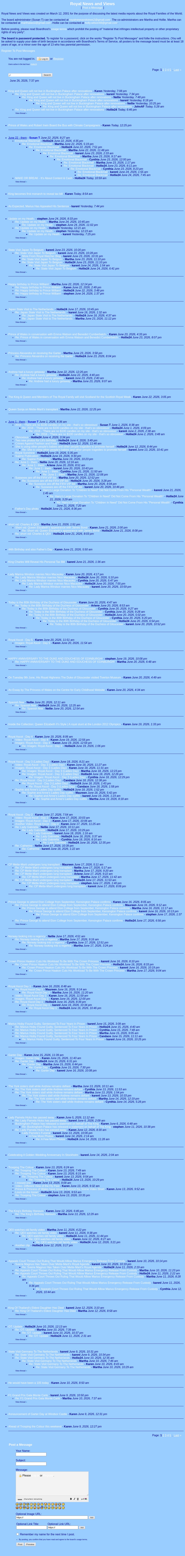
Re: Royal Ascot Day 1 (29, 989)
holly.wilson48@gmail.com (101, 22)
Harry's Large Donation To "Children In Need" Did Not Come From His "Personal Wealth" (97, 490)
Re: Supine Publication (36, 459)
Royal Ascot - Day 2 (20, 814)
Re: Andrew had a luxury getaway (35, 375)
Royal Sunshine (25, 452)
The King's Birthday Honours (26, 1211)
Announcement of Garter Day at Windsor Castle (37, 1414)
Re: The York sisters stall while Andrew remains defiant (48, 1089)
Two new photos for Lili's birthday (35, 440)
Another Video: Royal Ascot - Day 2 (37, 824)
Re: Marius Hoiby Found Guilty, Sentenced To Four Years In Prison (56, 1026)
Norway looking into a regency (26, 936)
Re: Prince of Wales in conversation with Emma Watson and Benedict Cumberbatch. (67, 337)
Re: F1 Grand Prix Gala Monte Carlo (37, 1398)
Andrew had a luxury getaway (26, 371)
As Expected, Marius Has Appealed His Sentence (38, 206)
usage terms (59, 29)
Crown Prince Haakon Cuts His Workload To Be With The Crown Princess (53, 961)
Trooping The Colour (21, 1167)
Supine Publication (26, 455)
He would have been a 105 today (28, 1382)
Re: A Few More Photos (50, 1139)
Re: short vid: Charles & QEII (33, 533)
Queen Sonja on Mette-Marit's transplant (33, 409)
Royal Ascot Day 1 (19, 986)
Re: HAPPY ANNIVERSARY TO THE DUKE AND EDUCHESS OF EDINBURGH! (65, 661)
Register (48, 1475)
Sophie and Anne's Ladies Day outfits (38, 789)
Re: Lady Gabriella (26, 827)
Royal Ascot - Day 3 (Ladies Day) (28, 761)
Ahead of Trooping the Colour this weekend (34, 1426)
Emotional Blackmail (27, 140)
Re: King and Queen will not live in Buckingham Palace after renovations (59, 94)
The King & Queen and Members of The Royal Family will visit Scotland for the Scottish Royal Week (69, 396)
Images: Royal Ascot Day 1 (31, 998)
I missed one (23, 1182)
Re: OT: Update (24, 1329)
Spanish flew (16, 702)
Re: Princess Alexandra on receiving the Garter (44, 356)
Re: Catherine (23, 845)
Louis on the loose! (26, 1192)
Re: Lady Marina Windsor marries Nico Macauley (45, 577)
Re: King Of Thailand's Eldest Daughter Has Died (45, 1310)
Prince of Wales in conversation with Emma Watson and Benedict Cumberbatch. (57, 334)
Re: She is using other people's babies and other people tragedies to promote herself (74, 449)
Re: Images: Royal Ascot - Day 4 (42, 746)
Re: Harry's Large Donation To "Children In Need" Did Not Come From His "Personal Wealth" (107, 496)
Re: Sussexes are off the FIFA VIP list (45, 480)
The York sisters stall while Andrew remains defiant (39, 1086)
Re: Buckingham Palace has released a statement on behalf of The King (66, 1126)
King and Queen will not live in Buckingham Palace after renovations (50, 91)
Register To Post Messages (18, 50)
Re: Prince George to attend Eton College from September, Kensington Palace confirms (69, 905)
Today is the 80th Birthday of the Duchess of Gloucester (42, 602)
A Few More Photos (41, 1136)
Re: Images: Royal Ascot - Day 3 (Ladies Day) (50, 771)
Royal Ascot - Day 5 (20, 639)
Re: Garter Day (24, 1061)
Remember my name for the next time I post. (45, 1539)
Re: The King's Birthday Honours (35, 1214)
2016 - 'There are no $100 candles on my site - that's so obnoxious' (56, 424)
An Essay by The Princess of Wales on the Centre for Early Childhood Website (56, 689)
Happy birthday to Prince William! (28, 284)
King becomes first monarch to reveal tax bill (35, 193)
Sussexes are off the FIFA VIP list (35, 477)
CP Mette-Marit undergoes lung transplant (34, 864)
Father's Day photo (27, 508)
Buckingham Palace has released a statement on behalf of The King (57, 1123)
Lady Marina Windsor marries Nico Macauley (35, 574)
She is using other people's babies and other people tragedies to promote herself (64, 446)
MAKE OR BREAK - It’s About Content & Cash (43, 178)
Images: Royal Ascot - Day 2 (32, 820)
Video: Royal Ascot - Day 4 (31, 739)
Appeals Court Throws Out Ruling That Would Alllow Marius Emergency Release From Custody (66, 1261)
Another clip (22, 1245)
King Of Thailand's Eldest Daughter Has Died (36, 1307)
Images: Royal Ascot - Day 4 (32, 742)
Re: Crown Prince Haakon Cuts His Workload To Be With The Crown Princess (63, 964)
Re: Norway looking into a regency (36, 939)
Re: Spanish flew (25, 705)
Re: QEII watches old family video (36, 1232)
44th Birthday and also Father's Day (30, 549)
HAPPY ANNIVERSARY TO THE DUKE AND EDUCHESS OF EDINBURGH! (55, 658)
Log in (43, 58)
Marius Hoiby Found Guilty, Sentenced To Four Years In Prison (46, 1023)
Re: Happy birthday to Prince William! (38, 287)
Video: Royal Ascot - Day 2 (31, 817)
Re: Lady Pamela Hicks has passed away (40, 1120)
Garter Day (15, 1055)
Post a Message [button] (92, 7)
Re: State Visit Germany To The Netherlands (42, 1354)
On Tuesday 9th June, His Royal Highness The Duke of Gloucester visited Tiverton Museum (64, 677)
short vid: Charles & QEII (24, 524)
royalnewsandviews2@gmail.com (89, 19)
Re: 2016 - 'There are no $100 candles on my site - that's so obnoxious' (66, 428)
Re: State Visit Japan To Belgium (35, 253)
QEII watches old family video (26, 1229)
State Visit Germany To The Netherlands (33, 1351)
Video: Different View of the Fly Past (37, 1186)
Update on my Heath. (21, 218)
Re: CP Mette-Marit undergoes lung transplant (44, 867)
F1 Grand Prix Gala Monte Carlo (28, 1395)
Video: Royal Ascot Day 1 (30, 995)
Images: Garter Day (27, 1058)
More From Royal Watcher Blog (41, 256)
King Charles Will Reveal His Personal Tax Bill (36, 561)
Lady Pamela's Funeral (36, 1133)
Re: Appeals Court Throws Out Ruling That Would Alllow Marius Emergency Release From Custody (76, 1270)
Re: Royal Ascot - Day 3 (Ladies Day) (38, 780)
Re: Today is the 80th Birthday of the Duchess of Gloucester (52, 605)
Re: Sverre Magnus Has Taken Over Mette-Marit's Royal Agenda (61, 1267)
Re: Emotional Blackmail (37, 144)
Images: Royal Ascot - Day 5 (32, 643)
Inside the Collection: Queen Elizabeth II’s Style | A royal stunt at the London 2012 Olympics (64, 724)
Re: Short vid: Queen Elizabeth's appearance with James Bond (60, 530)
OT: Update (15, 1326)
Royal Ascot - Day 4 (20, 736)
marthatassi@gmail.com (36, 22)
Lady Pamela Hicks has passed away (31, 1117)
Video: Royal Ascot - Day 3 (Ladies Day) (40, 764)
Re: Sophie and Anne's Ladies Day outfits (47, 792)
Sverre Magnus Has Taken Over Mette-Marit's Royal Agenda (52, 1264)
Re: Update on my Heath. (31, 221)
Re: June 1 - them (26, 462)
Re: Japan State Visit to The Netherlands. (40, 312)
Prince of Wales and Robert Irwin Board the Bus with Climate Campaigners (54, 125)
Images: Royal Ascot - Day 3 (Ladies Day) (41, 767)
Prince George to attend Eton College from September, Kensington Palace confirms (59, 902)
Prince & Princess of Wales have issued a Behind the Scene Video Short (59, 1189)
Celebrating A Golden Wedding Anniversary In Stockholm (43, 1154)
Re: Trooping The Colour (30, 1170)
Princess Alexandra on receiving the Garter (34, 353)
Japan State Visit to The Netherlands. (31, 309)
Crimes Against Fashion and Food (36, 443)
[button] (79, 1504)
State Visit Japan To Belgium (26, 249)
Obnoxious (22, 437)
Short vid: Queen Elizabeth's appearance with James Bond (51, 527)
